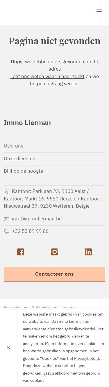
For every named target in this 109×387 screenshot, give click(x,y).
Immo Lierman (37, 12)
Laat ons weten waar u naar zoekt (47, 76)
